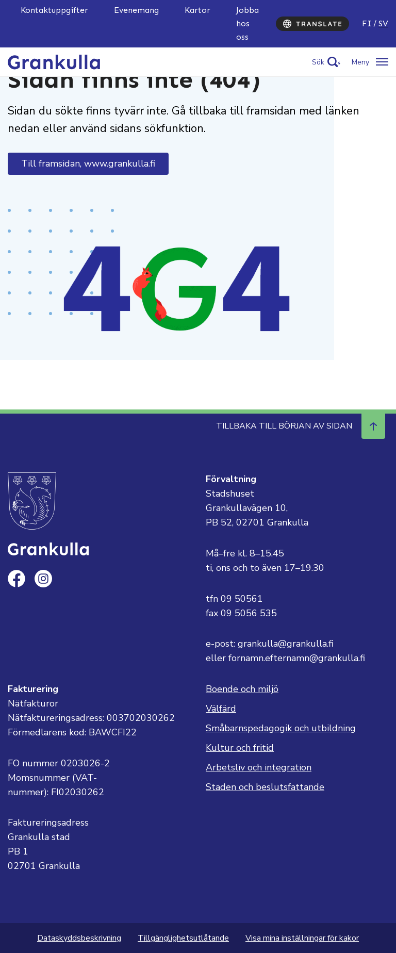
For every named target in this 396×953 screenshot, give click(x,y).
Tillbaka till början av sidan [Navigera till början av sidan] (300, 426)
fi (367, 23)
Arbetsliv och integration (258, 767)
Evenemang (136, 10)
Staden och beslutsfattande (265, 787)
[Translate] (312, 24)
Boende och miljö (242, 689)
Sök (318, 62)
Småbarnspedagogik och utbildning (281, 728)
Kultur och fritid (240, 748)
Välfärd (221, 708)
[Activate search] (326, 62)
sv (383, 23)
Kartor (197, 10)
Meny (360, 62)
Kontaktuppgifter (54, 10)
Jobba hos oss (247, 23)
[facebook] (16, 578)
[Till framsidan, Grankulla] (55, 61)
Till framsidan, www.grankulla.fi (88, 163)
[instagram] (43, 578)
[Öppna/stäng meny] (370, 62)
